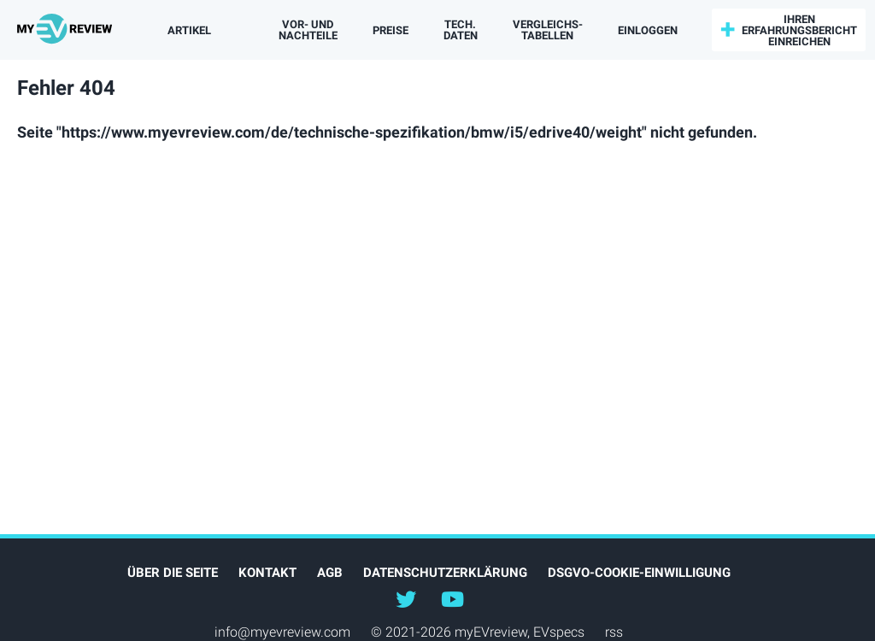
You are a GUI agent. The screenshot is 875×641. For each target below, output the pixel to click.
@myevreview (452, 598)
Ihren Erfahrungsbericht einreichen (799, 30)
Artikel (189, 30)
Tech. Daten (460, 30)
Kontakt (267, 572)
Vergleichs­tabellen (548, 30)
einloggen (648, 30)
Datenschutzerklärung (445, 572)
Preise (390, 30)
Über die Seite (172, 572)
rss (614, 632)
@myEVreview (406, 598)
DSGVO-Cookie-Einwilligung (639, 572)
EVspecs (558, 632)
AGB (330, 572)
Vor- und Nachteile (308, 30)
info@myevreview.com (282, 632)
